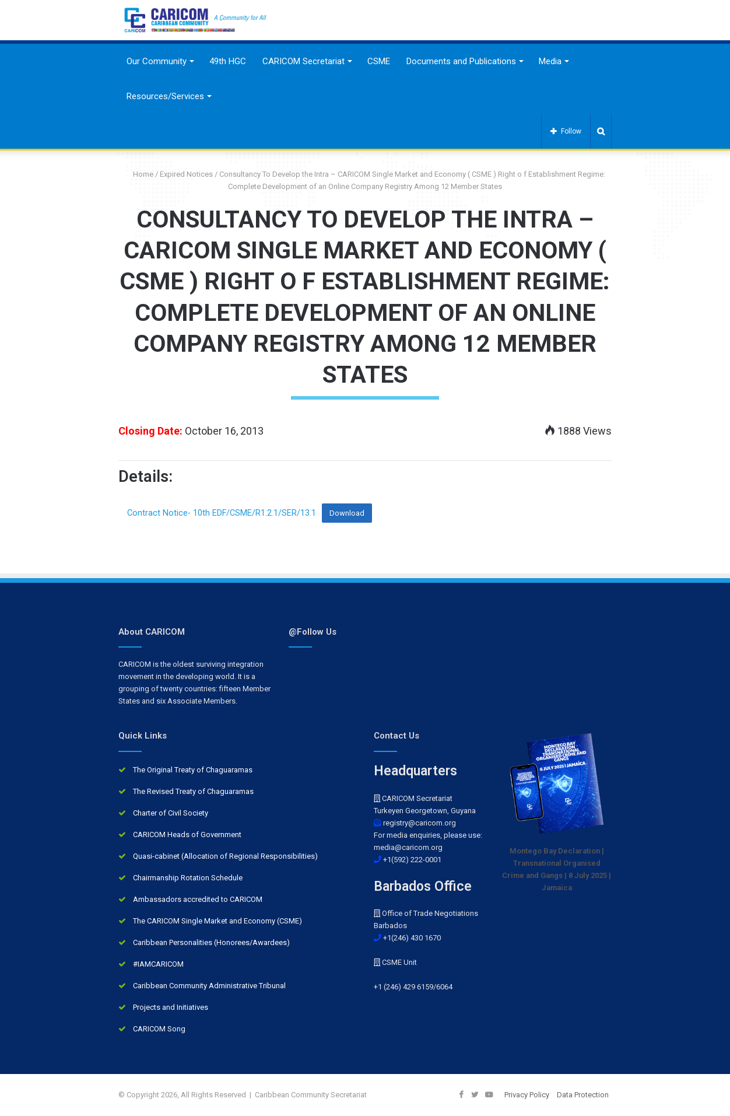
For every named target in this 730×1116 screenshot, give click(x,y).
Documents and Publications (461, 61)
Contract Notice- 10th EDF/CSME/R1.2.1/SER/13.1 (221, 513)
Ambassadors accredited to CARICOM (197, 899)
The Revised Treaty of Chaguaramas (193, 791)
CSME (378, 61)
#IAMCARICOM (158, 964)
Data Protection (583, 1094)
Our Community (157, 61)
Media (550, 61)
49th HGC (227, 61)
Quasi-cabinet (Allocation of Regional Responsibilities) (225, 856)
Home (138, 174)
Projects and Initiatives (170, 1007)
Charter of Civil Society (170, 813)
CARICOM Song (159, 1028)
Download (346, 513)
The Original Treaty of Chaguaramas (192, 769)
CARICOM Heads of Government (187, 834)
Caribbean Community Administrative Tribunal (209, 985)
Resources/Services (165, 96)
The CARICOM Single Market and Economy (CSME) (217, 920)
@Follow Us (312, 632)
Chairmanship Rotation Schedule (188, 877)
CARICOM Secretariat (303, 61)
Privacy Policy (526, 1094)
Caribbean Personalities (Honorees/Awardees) (211, 942)
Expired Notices (186, 174)
